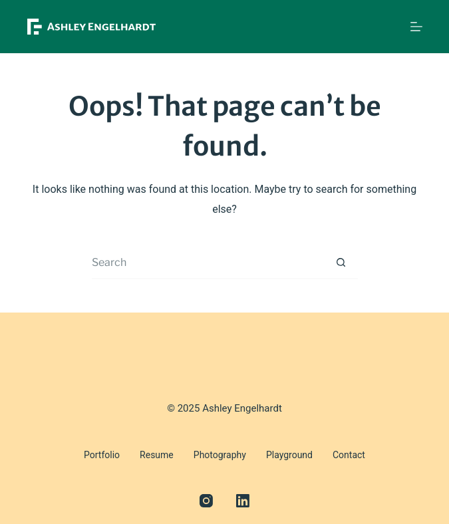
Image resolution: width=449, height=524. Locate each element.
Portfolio (102, 455)
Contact (349, 455)
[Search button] (341, 262)
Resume (157, 455)
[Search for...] (208, 262)
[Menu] (416, 27)
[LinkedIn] (242, 500)
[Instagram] (206, 500)
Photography (220, 455)
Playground (289, 455)
